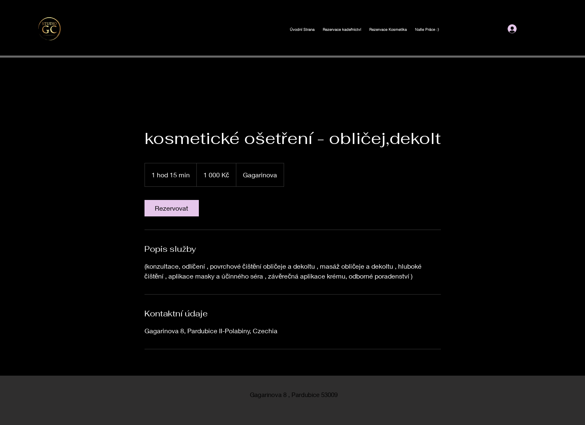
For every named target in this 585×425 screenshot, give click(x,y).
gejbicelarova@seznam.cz (440, 31)
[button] (547, 28)
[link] (172, 208)
